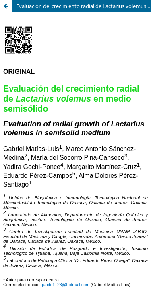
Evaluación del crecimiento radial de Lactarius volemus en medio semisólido (83, 6)
